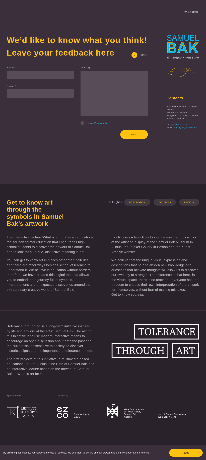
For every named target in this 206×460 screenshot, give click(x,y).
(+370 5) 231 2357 (180, 124)
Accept (186, 452)
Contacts (165, 202)
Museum (189, 202)
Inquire (139, 55)
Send (134, 134)
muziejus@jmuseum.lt (185, 127)
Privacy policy (101, 123)
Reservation (137, 202)
